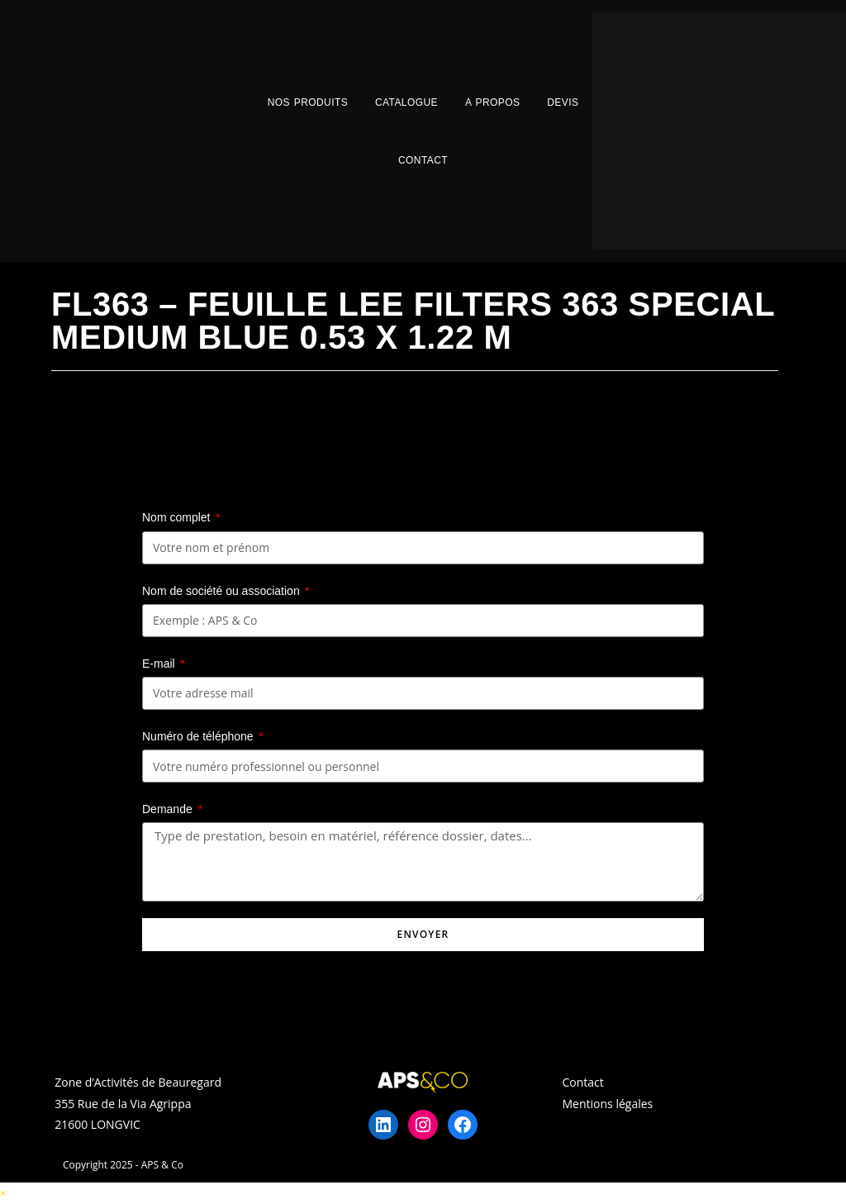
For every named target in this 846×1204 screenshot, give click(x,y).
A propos (492, 102)
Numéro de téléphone (199, 736)
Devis (562, 102)
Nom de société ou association (222, 590)
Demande (169, 809)
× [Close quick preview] (3, 1193)
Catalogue (406, 102)
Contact (423, 160)
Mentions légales (608, 1103)
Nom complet (177, 517)
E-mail (160, 663)
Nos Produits (308, 102)
